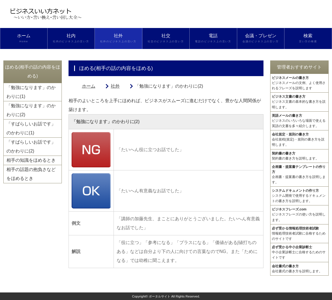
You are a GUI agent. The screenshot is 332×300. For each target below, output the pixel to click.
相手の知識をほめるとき (31, 160)
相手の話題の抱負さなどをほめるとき (31, 174)
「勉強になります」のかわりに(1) (31, 92)
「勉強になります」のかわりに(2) (31, 110)
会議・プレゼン (260, 38)
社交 (166, 38)
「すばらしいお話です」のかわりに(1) (31, 128)
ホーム (23, 38)
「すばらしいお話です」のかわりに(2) (31, 146)
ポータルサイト (159, 296)
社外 (118, 38)
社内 (71, 38)
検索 (308, 38)
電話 (213, 38)
